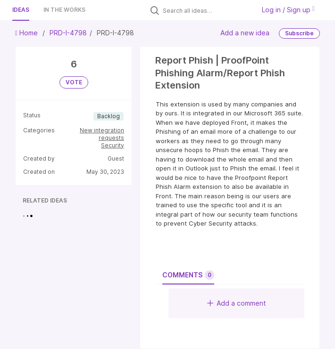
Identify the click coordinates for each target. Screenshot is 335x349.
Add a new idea (244, 33)
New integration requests (102, 134)
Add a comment (236, 303)
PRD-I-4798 (68, 33)
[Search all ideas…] (206, 10)
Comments (188, 275)
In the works (64, 9)
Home (27, 33)
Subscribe (299, 33)
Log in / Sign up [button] (288, 10)
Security (112, 145)
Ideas (20, 9)
